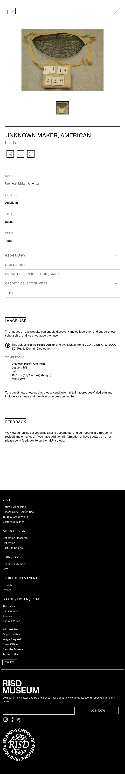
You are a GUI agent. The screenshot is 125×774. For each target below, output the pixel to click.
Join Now (97, 711)
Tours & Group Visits (15, 517)
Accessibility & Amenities (18, 512)
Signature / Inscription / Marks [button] (33, 274)
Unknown (11, 183)
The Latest (9, 606)
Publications (10, 611)
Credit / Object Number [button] (26, 283)
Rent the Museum (13, 649)
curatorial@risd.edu (51, 440)
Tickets (9, 662)
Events (7, 590)
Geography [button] (15, 255)
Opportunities (11, 634)
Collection (9, 543)
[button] (62, 107)
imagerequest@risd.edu (91, 392)
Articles (7, 616)
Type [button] (9, 293)
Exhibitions (9, 585)
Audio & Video (11, 621)
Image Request (12, 639)
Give (5, 569)
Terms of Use (11, 654)
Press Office (10, 644)
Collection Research (15, 538)
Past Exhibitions (13, 548)
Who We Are (10, 629)
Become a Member (14, 564)
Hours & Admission (14, 507)
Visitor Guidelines (13, 522)
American (34, 183)
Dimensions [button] (15, 265)
